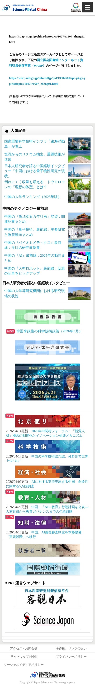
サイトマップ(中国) (23, 656)
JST (47, 675)
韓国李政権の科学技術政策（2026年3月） (44, 331)
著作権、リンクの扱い (71, 648)
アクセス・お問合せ (24, 648)
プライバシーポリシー (71, 656)
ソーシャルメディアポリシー (24, 664)
